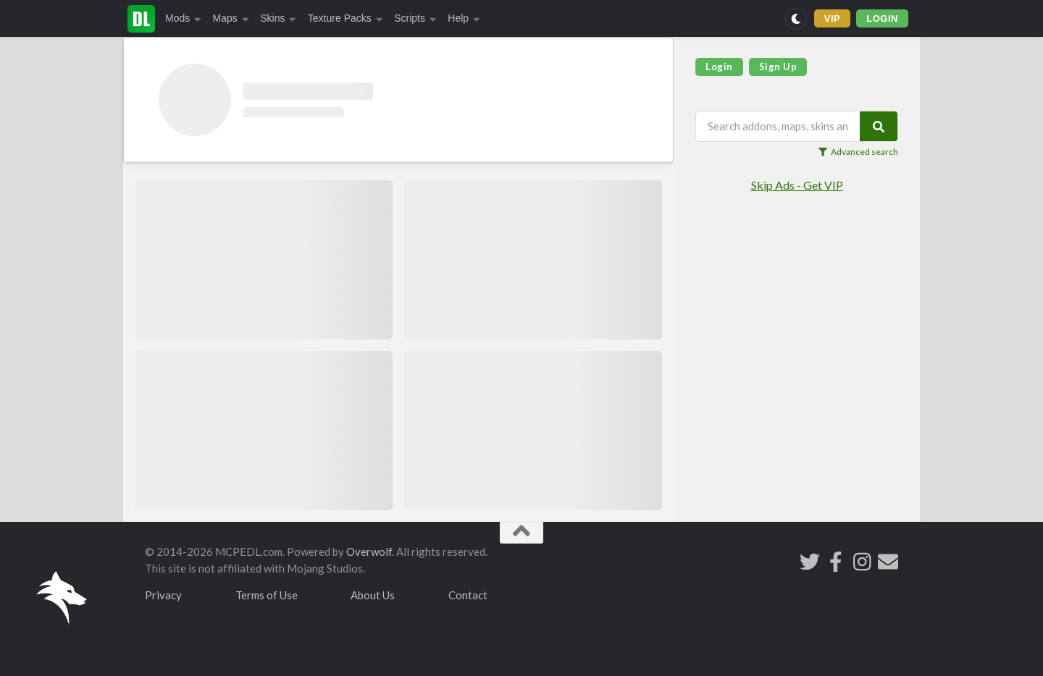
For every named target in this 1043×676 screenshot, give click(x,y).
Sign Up (778, 66)
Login (719, 66)
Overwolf (369, 551)
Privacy (163, 594)
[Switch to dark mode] (796, 19)
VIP (832, 18)
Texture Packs (345, 18)
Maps (231, 18)
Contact (467, 594)
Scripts (415, 18)
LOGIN (882, 18)
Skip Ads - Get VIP (797, 185)
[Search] (878, 126)
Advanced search (858, 152)
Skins (278, 18)
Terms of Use (266, 594)
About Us (373, 594)
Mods (183, 18)
